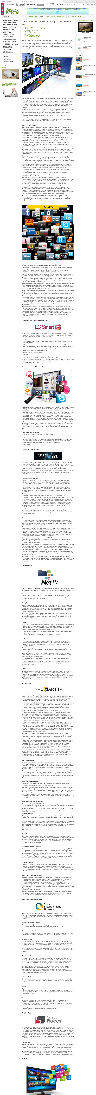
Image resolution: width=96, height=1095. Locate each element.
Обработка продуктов (9, 26)
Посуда (5, 38)
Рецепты (53, 16)
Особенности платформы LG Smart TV (35, 29)
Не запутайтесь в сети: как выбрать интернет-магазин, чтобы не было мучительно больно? (10, 84)
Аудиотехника (7, 51)
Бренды (79, 16)
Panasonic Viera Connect (31, 30)
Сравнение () (91, 0)
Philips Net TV (28, 31)
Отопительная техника (9, 41)
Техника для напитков (9, 27)
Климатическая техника (10, 39)
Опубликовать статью (27, 1)
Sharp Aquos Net (29, 34)
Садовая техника (8, 61)
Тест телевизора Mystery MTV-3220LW (85, 20)
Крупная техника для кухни (10, 20)
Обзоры (28, 19)
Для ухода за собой (8, 34)
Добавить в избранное (6, 1)
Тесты (36, 16)
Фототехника (6, 43)
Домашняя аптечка (8, 36)
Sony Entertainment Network (32, 35)
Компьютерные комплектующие (7, 47)
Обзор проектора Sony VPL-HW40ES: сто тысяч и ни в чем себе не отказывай (10, 66)
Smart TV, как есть (30, 27)
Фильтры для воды (8, 29)
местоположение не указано (82, 0)
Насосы (5, 58)
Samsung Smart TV (30, 32)
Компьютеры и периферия (10, 44)
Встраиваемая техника (9, 22)
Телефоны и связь (8, 52)
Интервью (73, 16)
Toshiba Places (29, 38)
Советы (47, 16)
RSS (20, 1)
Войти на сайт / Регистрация (70, 0)
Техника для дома (8, 32)
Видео (67, 16)
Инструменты (7, 59)
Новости (31, 16)
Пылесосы (6, 31)
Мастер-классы (60, 16)
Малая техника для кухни (10, 24)
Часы (4, 54)
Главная (23, 19)
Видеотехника (7, 49)
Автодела (5, 56)
